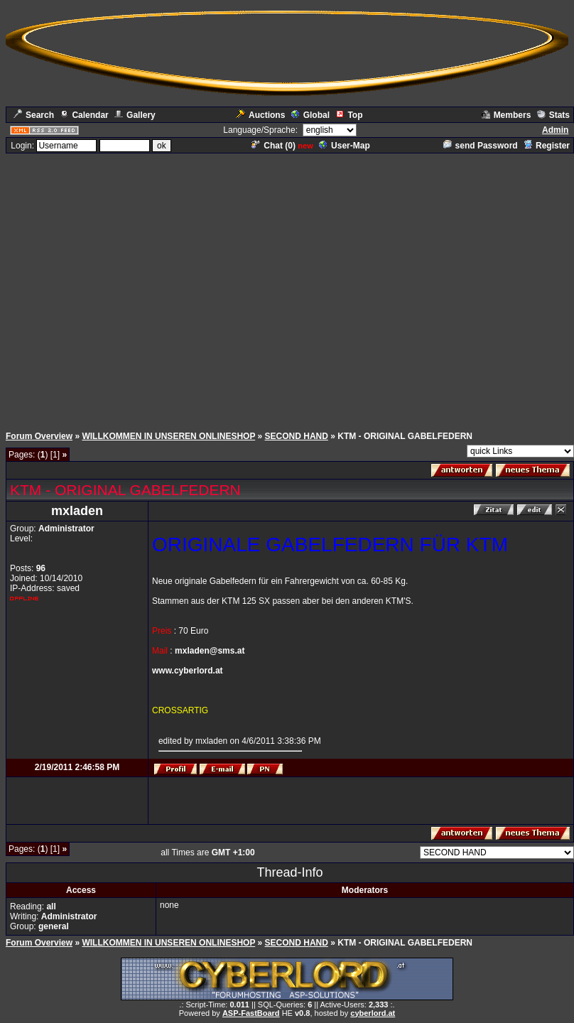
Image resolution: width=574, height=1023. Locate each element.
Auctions (260, 115)
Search (33, 115)
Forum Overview (39, 436)
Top (348, 115)
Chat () (273, 146)
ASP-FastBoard (251, 1013)
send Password (480, 146)
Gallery (135, 115)
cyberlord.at (372, 1013)
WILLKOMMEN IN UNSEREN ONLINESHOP (168, 436)
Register (547, 146)
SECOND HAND (296, 436)
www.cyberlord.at (187, 671)
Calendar (84, 115)
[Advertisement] (284, 288)
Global (310, 115)
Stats (553, 115)
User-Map (344, 146)
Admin (555, 130)
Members (506, 115)
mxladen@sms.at (209, 651)
